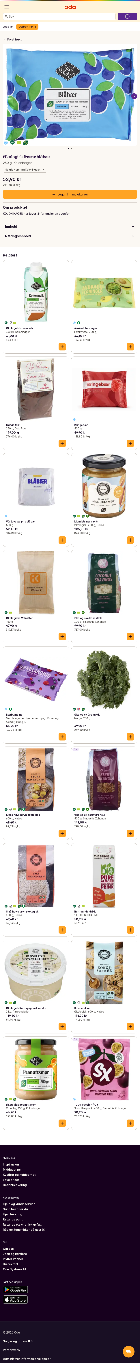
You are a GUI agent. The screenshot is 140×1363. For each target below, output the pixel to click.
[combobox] (61, 16)
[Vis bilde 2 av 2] (71, 148)
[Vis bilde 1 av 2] (68, 148)
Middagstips (12, 1169)
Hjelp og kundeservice (19, 1204)
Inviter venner (13, 1259)
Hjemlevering (12, 1214)
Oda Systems (14, 1269)
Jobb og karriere (15, 1254)
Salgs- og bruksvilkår (18, 1341)
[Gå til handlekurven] (127, 16)
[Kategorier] (6, 7)
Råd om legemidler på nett (24, 1229)
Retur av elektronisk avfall (22, 1224)
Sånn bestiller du (15, 1209)
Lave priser (11, 1180)
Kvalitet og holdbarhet (19, 1175)
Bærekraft (10, 1264)
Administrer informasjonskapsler (27, 1359)
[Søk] (6, 16)
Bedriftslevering (15, 1185)
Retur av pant (13, 1219)
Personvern (11, 1350)
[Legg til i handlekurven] (62, 346)
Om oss (8, 1249)
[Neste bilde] (134, 96)
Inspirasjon (11, 1164)
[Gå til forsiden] (70, 7)
